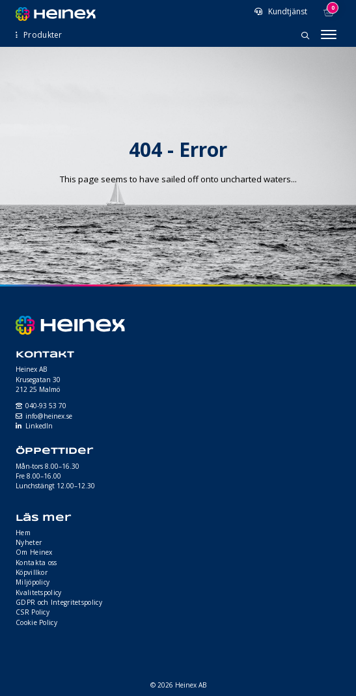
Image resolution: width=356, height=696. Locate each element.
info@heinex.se (48, 416)
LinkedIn (39, 425)
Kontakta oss (36, 562)
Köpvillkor (32, 572)
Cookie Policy (36, 622)
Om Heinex (34, 552)
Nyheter (29, 542)
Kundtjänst (286, 11)
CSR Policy (32, 612)
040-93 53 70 (45, 405)
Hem (23, 532)
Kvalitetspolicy (39, 592)
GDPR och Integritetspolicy (59, 602)
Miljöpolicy (32, 582)
